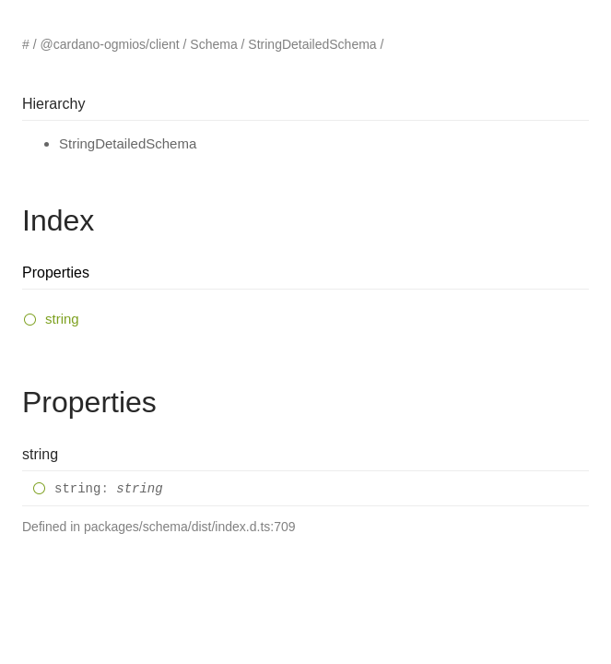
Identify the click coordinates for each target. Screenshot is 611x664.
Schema (213, 44)
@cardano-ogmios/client (109, 44)
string (62, 318)
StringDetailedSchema (312, 44)
